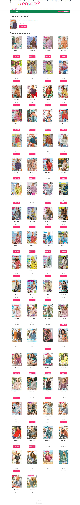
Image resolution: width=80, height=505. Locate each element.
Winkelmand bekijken (63, 11)
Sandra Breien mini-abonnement (28, 20)
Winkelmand (45, 8)
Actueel (32, 8)
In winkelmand (23, 26)
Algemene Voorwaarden (40, 503)
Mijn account (38, 8)
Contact (51, 8)
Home (27, 8)
